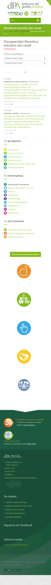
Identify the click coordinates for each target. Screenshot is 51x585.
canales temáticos (29, 425)
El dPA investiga (14, 199)
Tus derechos (13, 150)
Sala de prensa (13, 206)
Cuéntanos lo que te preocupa (19, 230)
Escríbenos (8, 476)
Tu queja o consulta (15, 153)
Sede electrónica (14, 157)
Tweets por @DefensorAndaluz (16, 546)
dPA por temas (14, 31)
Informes (11, 191)
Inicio (5, 31)
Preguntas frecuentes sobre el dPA (21, 164)
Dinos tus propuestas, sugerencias (21, 233)
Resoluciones (13, 195)
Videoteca (12, 209)
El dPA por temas (14, 160)
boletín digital (31, 444)
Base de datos (13, 213)
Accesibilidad (9, 562)
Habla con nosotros (15, 237)
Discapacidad (24, 31)
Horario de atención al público (25, 254)
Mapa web (19, 562)
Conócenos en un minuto (14, 511)
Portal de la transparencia (18, 202)
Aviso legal (18, 565)
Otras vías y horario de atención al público (21, 479)
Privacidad (28, 562)
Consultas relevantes (16, 167)
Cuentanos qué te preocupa (15, 504)
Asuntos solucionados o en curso (21, 188)
